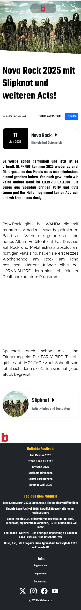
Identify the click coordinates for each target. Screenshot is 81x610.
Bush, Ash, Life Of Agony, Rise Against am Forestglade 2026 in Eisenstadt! (40, 545)
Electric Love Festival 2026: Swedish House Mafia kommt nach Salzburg (40, 511)
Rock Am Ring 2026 (40, 473)
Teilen (71, 116)
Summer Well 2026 (40, 485)
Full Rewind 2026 (40, 455)
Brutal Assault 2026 (40, 479)
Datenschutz (40, 582)
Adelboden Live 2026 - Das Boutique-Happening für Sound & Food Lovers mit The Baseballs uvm (40, 535)
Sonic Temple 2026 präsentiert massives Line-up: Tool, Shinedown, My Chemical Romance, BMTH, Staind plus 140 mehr (40, 523)
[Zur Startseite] (4, 437)
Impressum (40, 574)
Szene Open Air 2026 (40, 461)
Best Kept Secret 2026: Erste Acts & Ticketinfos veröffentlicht (40, 503)
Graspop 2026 (40, 467)
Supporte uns (40, 566)
